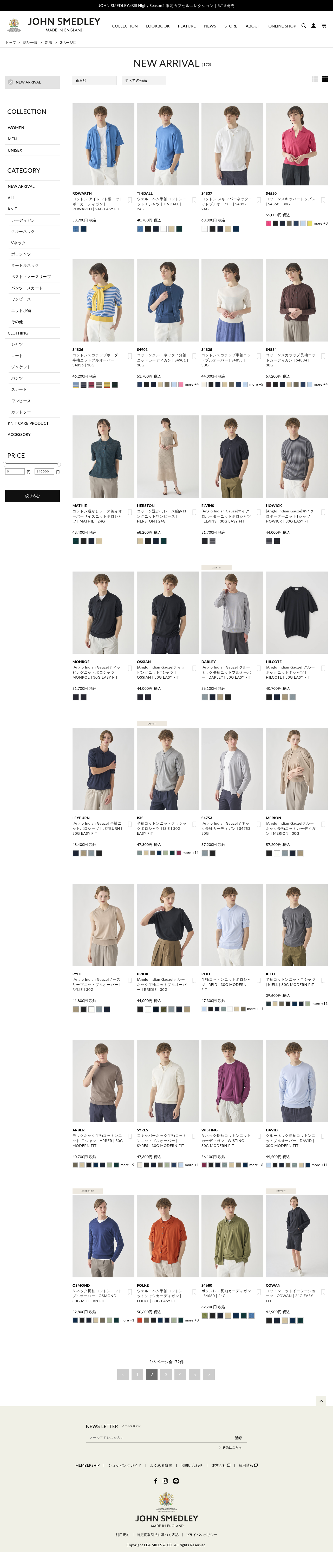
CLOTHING (18, 333)
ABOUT (253, 25)
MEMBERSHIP (87, 1459)
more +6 (256, 1160)
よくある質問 (161, 1459)
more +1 (192, 1160)
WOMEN (16, 127)
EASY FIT (216, 565)
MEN (12, 138)
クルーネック (23, 231)
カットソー (21, 411)
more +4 (192, 383)
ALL (11, 197)
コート (17, 355)
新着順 (81, 80)
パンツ (17, 378)
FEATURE (186, 25)
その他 (17, 321)
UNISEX (15, 150)
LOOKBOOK (157, 25)
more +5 (256, 383)
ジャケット (21, 366)
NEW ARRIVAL (21, 186)
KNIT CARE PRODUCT (28, 423)
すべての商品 (136, 80)
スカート (19, 389)
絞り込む (32, 496)
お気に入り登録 (130, 200)
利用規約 (122, 1529)
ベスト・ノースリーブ (31, 276)
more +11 (190, 849)
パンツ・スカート (27, 288)
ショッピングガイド (125, 1459)
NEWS (210, 25)
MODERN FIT (88, 1186)
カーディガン (23, 220)
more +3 (321, 222)
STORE (231, 25)
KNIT (12, 208)
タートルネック (25, 265)
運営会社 (220, 1459)
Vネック (18, 242)
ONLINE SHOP (282, 25)
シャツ (17, 344)
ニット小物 (21, 310)
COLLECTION (125, 25)
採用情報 (248, 1459)
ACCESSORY (19, 434)
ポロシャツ (21, 254)
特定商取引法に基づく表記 (158, 1529)
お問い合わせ (192, 1459)
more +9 (127, 1160)
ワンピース (21, 299)
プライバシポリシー (201, 1529)
